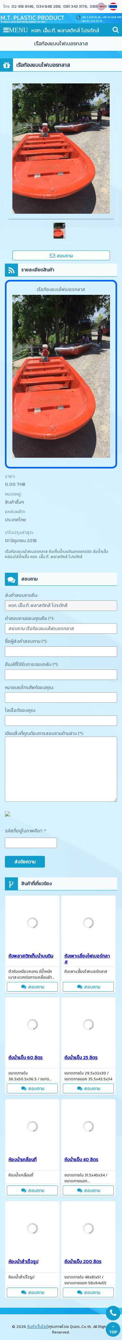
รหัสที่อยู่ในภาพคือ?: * (25, 831)
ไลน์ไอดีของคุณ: (20, 710)
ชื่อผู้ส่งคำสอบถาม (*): (26, 641)
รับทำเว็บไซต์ (37, 1327)
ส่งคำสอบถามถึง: (21, 595)
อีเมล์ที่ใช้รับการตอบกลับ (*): (31, 664)
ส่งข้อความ (24, 861)
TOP (113, 1329)
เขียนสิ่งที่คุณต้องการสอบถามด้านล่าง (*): (44, 733)
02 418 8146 (22, 6)
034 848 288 (48, 6)
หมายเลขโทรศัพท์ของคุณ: (29, 687)
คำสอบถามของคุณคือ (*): (29, 618)
